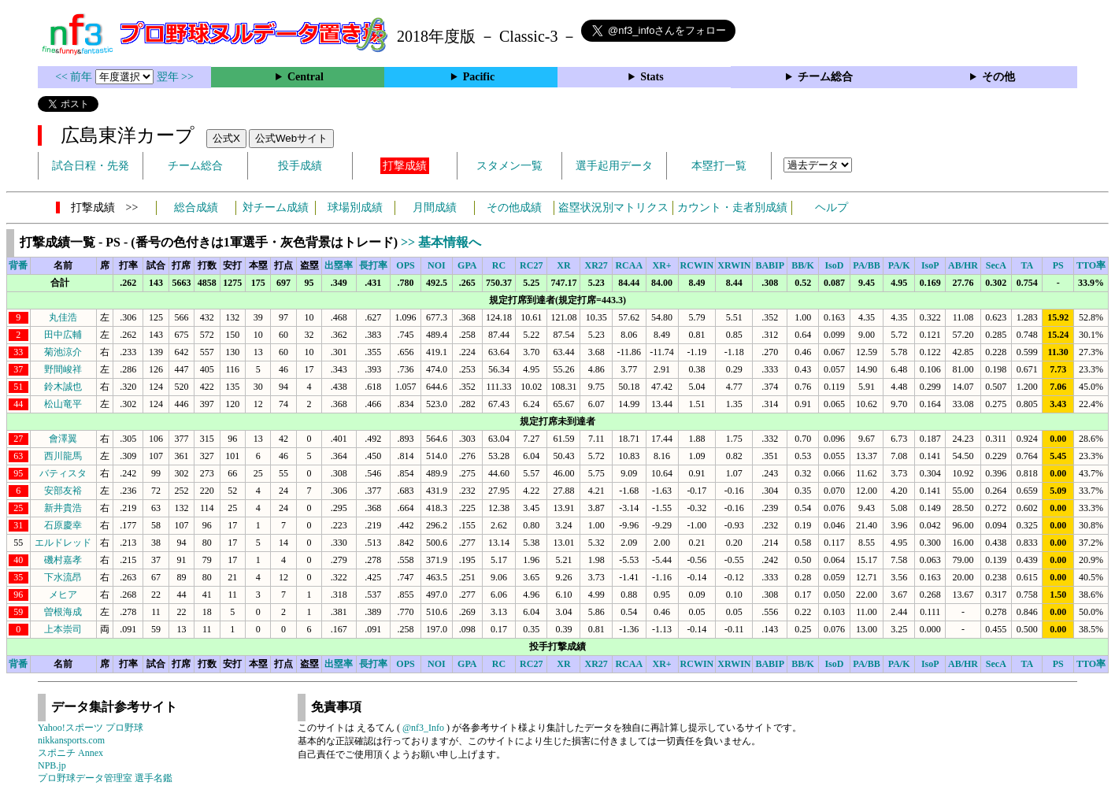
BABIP (769, 265)
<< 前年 (75, 77)
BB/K (802, 265)
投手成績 (300, 166)
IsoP (930, 265)
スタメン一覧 (509, 166)
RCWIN (697, 265)
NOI (437, 265)
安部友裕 (63, 490)
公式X (226, 138)
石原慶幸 (63, 525)
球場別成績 (355, 207)
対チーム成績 (276, 207)
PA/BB (866, 265)
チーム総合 (825, 77)
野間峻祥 (63, 369)
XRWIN (733, 265)
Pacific (479, 77)
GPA (466, 265)
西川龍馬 (63, 455)
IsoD (833, 265)
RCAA (629, 265)
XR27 (595, 265)
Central (305, 77)
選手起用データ (614, 166)
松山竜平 (63, 403)
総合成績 (196, 207)
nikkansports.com (71, 740)
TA (1027, 265)
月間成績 (435, 207)
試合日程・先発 (90, 166)
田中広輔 (63, 334)
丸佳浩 (63, 317)
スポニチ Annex (70, 752)
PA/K (899, 265)
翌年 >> (175, 77)
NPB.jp (52, 765)
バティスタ (63, 473)
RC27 (531, 265)
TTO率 (1091, 265)
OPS (405, 265)
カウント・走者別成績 (732, 207)
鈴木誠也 (63, 386)
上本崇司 (63, 629)
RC (499, 265)
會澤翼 (63, 438)
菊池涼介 (63, 352)
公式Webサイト (291, 138)
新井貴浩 (63, 507)
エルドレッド (63, 542)
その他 (998, 77)
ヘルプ (831, 207)
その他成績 (514, 207)
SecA (996, 265)
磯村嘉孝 (63, 559)
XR (563, 265)
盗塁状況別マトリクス (613, 207)
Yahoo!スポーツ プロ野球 (90, 727)
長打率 (373, 265)
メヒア (63, 594)
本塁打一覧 (718, 166)
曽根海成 (63, 611)
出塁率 (338, 265)
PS (1058, 265)
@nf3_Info (423, 727)
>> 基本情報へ (441, 242)
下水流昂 (63, 577)
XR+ (661, 265)
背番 (18, 265)
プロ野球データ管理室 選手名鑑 (105, 778)
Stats (652, 77)
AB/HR (963, 265)
